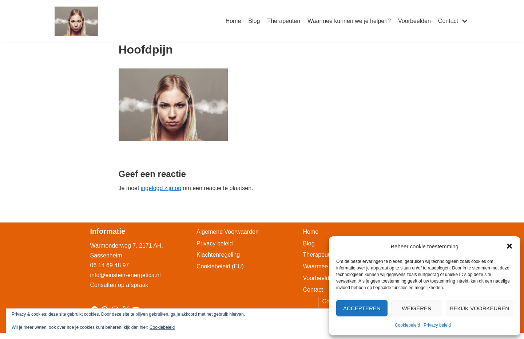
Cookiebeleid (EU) (220, 266)
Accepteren (362, 308)
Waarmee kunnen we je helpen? (349, 21)
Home (233, 21)
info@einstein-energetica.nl (125, 275)
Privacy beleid (437, 325)
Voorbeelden (414, 21)
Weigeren (417, 308)
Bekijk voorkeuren (479, 308)
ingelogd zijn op (161, 188)
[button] (509, 246)
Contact (313, 290)
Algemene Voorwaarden (227, 232)
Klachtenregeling (218, 255)
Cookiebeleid (407, 325)
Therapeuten (283, 21)
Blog (254, 21)
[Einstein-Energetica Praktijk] (76, 21)
